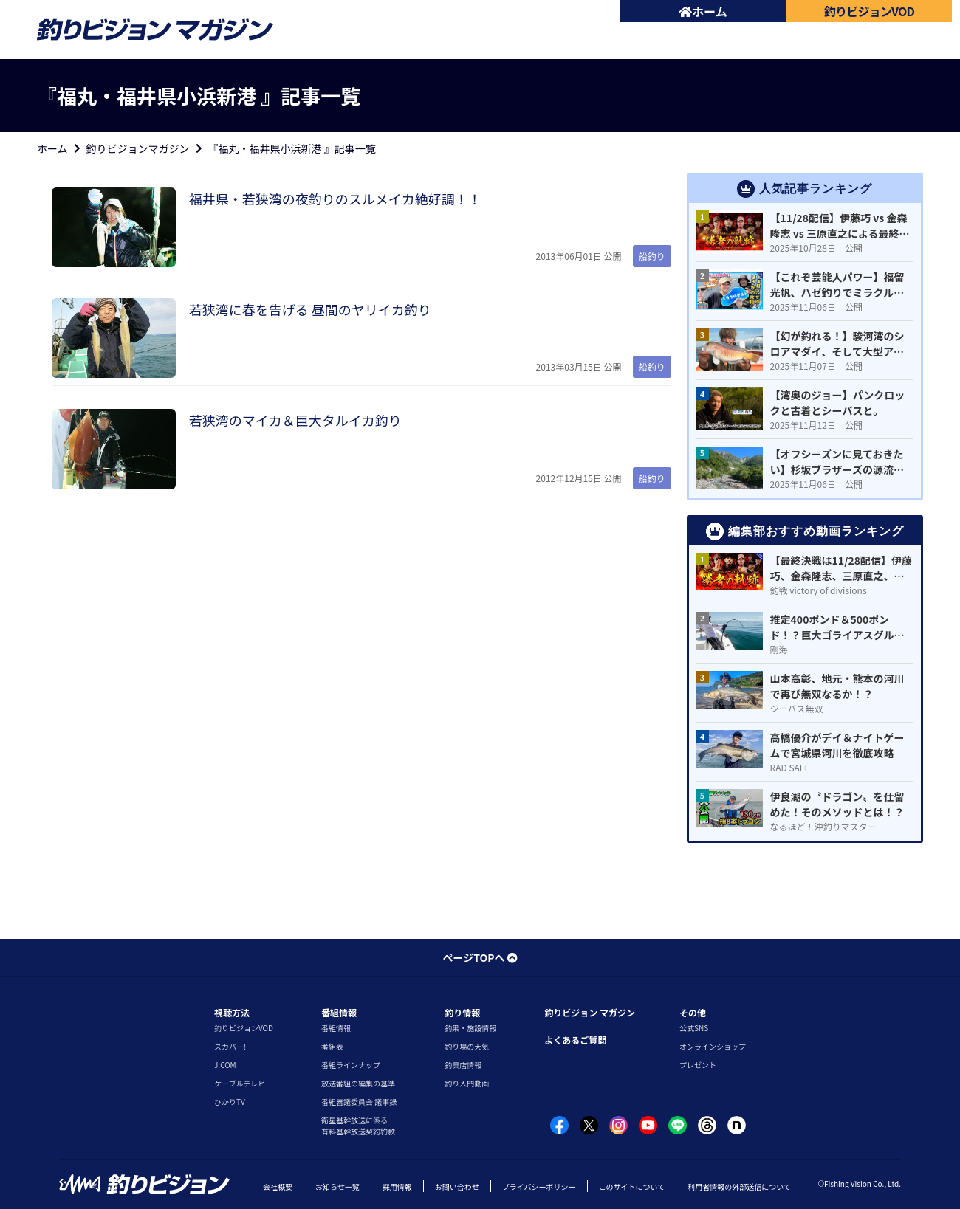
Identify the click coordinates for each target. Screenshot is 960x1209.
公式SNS (693, 1027)
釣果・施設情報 (470, 1027)
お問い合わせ (457, 1186)
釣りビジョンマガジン (138, 148)
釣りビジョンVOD (243, 1027)
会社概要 (277, 1186)
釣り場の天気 (467, 1046)
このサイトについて (632, 1186)
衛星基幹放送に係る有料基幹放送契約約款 (358, 1126)
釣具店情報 (463, 1064)
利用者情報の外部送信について (739, 1186)
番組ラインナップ (350, 1064)
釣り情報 (462, 1012)
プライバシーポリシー (539, 1186)
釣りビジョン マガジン (589, 1012)
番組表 (332, 1046)
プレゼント (697, 1064)
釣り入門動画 (467, 1083)
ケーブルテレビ (239, 1083)
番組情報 (339, 1012)
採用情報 (397, 1186)
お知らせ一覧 (337, 1186)
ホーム (703, 11)
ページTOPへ (479, 957)
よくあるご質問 (575, 1039)
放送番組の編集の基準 (358, 1083)
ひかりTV (229, 1101)
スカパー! (230, 1046)
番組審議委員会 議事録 (359, 1101)
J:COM (225, 1064)
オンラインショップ (712, 1046)
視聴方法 (232, 1012)
